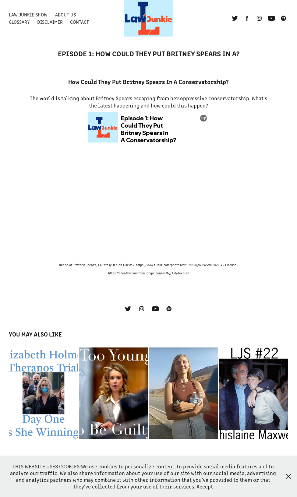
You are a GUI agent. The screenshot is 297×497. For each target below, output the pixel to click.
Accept (204, 486)
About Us (65, 14)
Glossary (19, 22)
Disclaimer (50, 22)
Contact (79, 22)
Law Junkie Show (28, 14)
